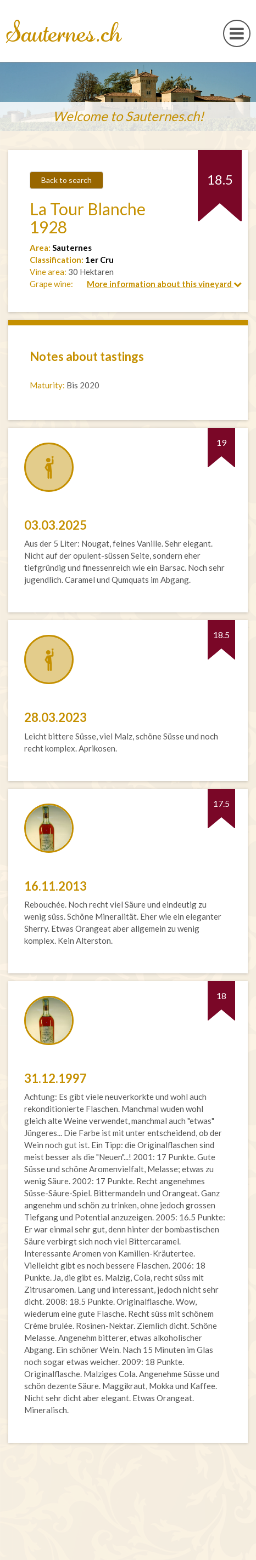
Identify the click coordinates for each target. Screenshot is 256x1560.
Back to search (66, 180)
